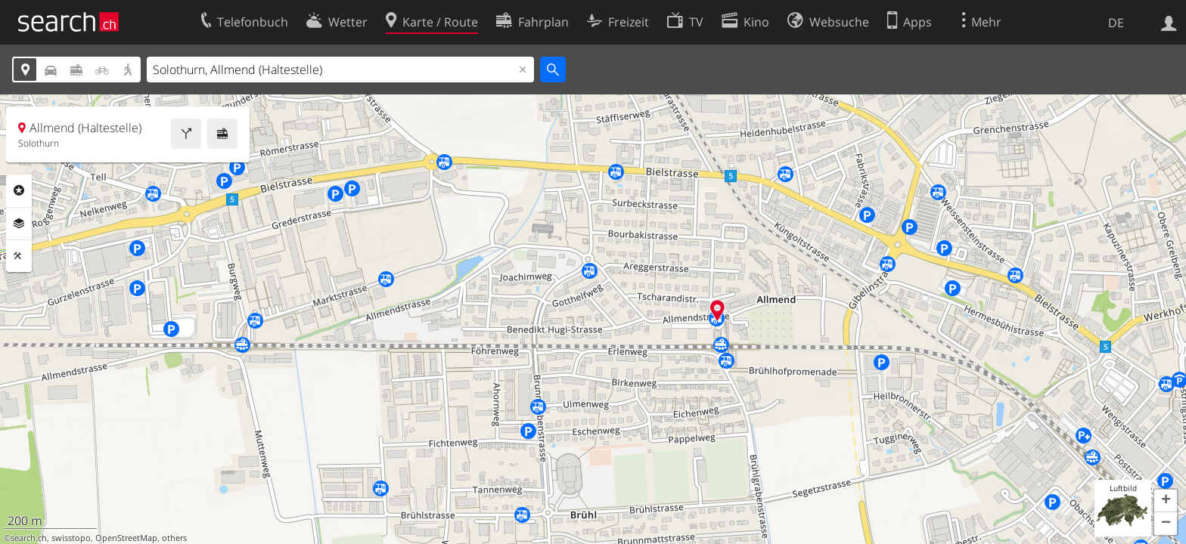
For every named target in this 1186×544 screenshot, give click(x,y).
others (174, 538)
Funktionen (19, 256)
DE (1116, 22)
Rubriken (19, 190)
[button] (1165, 501)
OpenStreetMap (126, 538)
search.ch (29, 538)
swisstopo (71, 538)
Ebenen (19, 224)
